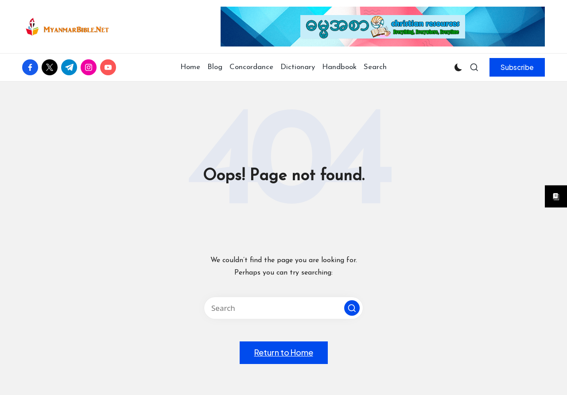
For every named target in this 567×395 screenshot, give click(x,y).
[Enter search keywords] (283, 308)
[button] (517, 67)
